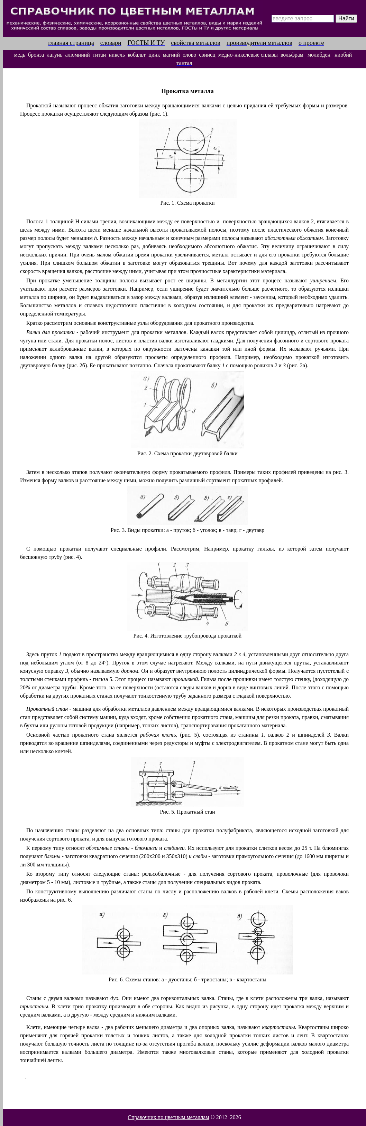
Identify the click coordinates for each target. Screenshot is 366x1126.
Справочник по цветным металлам (168, 1117)
